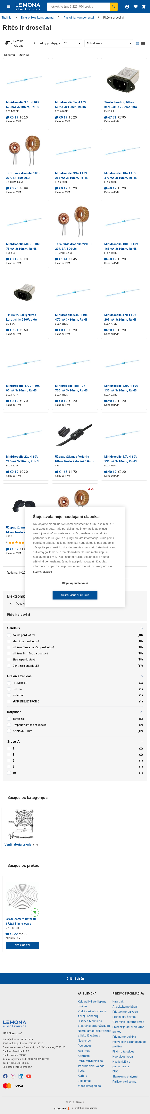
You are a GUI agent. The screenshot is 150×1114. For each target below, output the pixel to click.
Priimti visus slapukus (97, 589)
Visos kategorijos (89, 1086)
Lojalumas (84, 1081)
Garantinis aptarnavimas (128, 1022)
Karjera (82, 1075)
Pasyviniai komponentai (79, 17)
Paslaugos (85, 1045)
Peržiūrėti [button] (22, 945)
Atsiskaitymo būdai (125, 1006)
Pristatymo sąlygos (125, 1011)
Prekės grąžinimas (124, 1017)
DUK (115, 1071)
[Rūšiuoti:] (108, 43)
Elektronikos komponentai (37, 17)
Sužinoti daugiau (42, 577)
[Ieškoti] (114, 7)
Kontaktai (84, 1056)
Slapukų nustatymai (125, 1076)
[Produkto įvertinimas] (17, 542)
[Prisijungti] (127, 6)
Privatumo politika (124, 1036)
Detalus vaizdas (18, 43)
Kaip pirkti (118, 1001)
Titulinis (6, 17)
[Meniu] (8, 6)
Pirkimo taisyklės (123, 1051)
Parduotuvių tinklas (90, 1061)
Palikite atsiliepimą (124, 1081)
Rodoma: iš (16, 54)
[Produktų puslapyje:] (72, 43)
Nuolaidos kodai (122, 1056)
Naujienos (84, 1040)
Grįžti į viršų (75, 978)
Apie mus (84, 1051)
